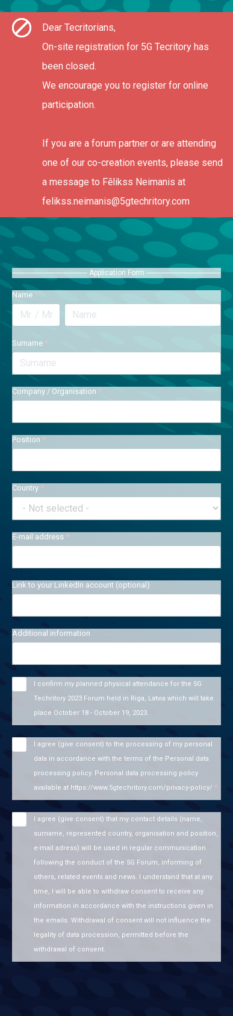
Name (25, 295)
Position (29, 439)
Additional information (51, 633)
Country (28, 488)
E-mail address (40, 537)
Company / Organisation (57, 391)
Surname (30, 343)
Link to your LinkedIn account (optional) (81, 585)
